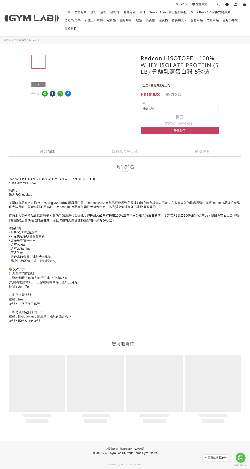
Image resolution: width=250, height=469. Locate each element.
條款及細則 (126, 448)
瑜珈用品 (129, 12)
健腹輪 (163, 20)
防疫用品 (213, 20)
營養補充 (179, 20)
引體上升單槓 (94, 20)
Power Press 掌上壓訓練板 (168, 12)
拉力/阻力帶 (72, 20)
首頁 (67, 12)
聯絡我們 (70, 28)
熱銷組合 (80, 12)
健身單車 (126, 20)
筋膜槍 (150, 20)
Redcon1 (34, 40)
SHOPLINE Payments (132, 464)
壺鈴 (103, 12)
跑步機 (111, 20)
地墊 (139, 20)
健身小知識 (230, 20)
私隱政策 (139, 448)
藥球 (142, 12)
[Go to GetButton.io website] (240, 465)
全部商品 (9, 40)
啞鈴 (93, 12)
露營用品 (197, 20)
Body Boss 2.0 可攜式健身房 (210, 12)
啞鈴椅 (115, 12)
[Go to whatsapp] (241, 458)
